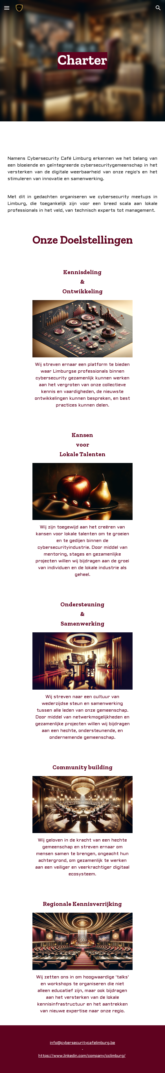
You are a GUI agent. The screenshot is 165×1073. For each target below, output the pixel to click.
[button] (7, 8)
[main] (82, 184)
